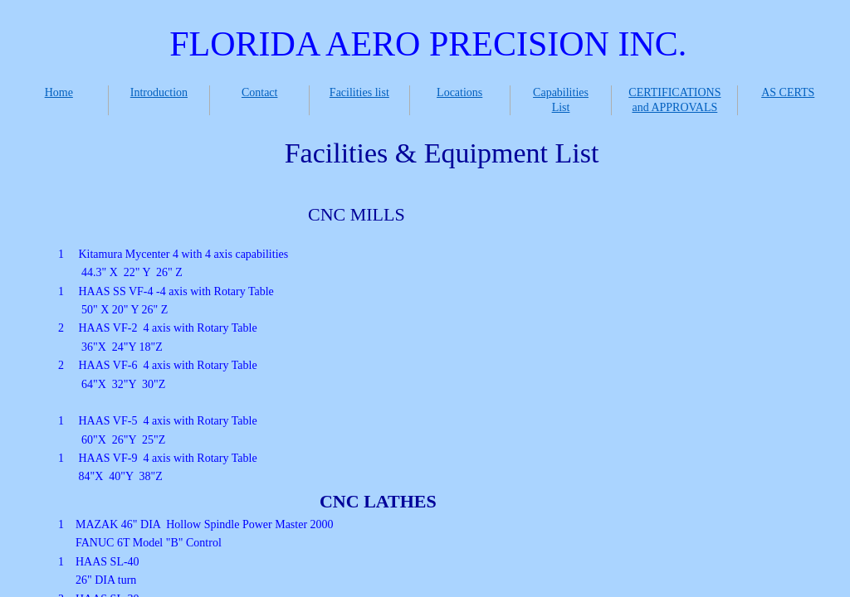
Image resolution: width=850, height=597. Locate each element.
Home (59, 92)
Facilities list (359, 92)
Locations (459, 92)
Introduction (159, 92)
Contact (260, 92)
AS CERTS (787, 92)
